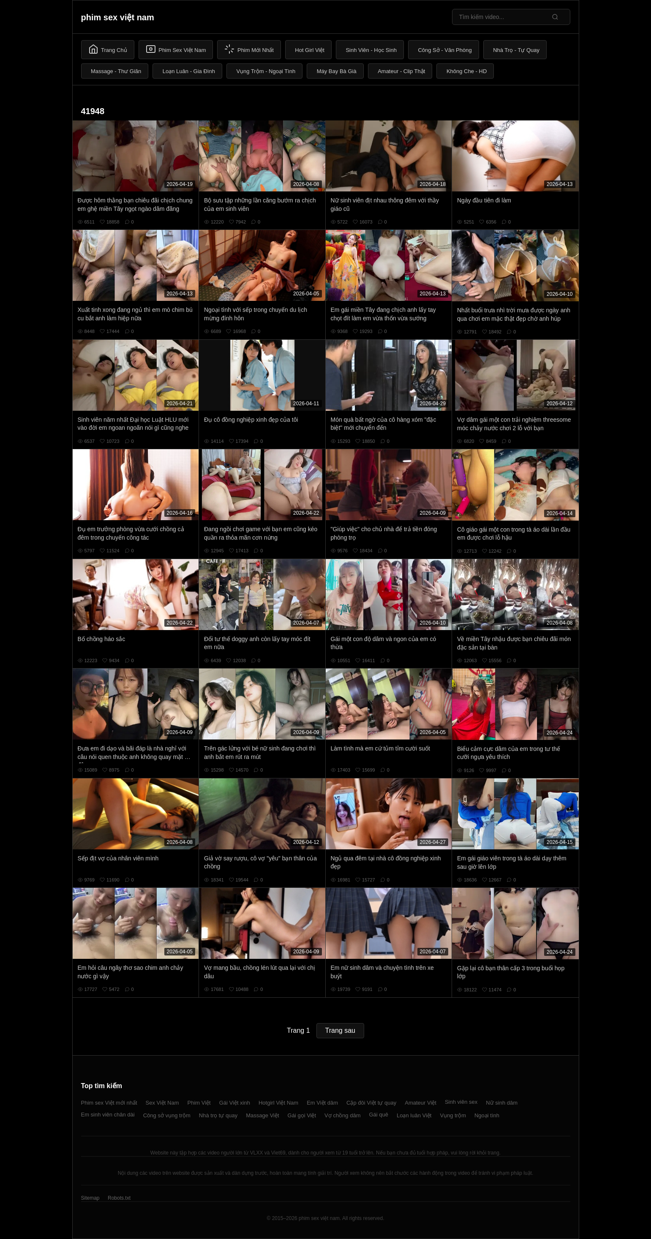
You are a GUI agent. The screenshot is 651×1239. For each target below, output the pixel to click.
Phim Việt (199, 1103)
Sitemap (90, 1198)
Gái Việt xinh (234, 1103)
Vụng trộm (453, 1115)
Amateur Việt (420, 1103)
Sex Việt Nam (162, 1103)
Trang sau (340, 1030)
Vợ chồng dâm (342, 1115)
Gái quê (378, 1114)
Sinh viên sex (461, 1102)
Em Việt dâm (322, 1103)
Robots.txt (119, 1198)
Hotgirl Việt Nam (278, 1103)
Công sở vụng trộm (167, 1115)
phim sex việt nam (117, 17)
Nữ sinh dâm (502, 1103)
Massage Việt (262, 1115)
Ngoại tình (486, 1115)
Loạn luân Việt (414, 1115)
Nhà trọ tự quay (218, 1115)
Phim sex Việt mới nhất (109, 1103)
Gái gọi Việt (302, 1115)
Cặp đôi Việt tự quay (371, 1103)
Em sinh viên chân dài (108, 1114)
